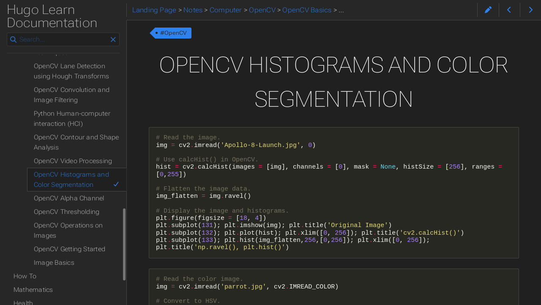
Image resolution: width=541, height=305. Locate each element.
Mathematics (33, 290)
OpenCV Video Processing (73, 161)
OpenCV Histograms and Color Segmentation (77, 180)
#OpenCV (173, 33)
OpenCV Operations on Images (68, 230)
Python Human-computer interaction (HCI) (72, 119)
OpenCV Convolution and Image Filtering (71, 95)
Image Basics (54, 262)
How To (25, 276)
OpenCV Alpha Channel (69, 198)
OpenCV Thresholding (66, 212)
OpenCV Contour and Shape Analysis (76, 142)
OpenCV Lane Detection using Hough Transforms (71, 71)
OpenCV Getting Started (69, 249)
